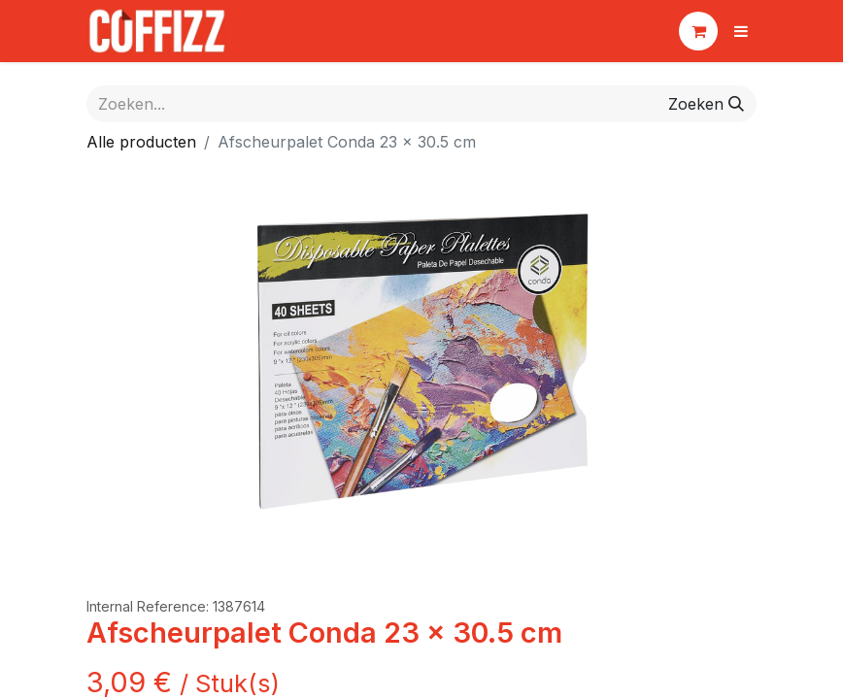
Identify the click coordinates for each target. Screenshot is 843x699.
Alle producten (141, 141)
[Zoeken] (706, 103)
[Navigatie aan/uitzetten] (741, 31)
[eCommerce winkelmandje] (698, 31)
